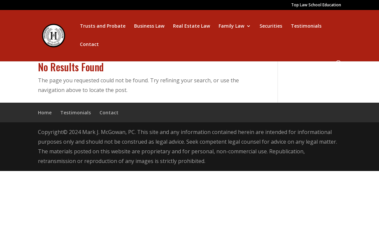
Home (45, 112)
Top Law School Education (316, 5)
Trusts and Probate (102, 26)
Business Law (149, 26)
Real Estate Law (191, 26)
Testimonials (306, 26)
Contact (89, 44)
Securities (271, 26)
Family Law (231, 26)
